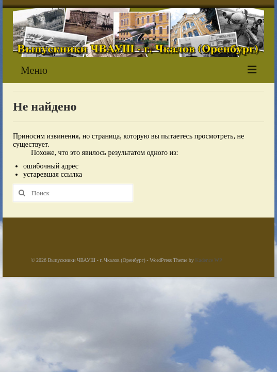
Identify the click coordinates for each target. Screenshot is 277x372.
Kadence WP (208, 260)
